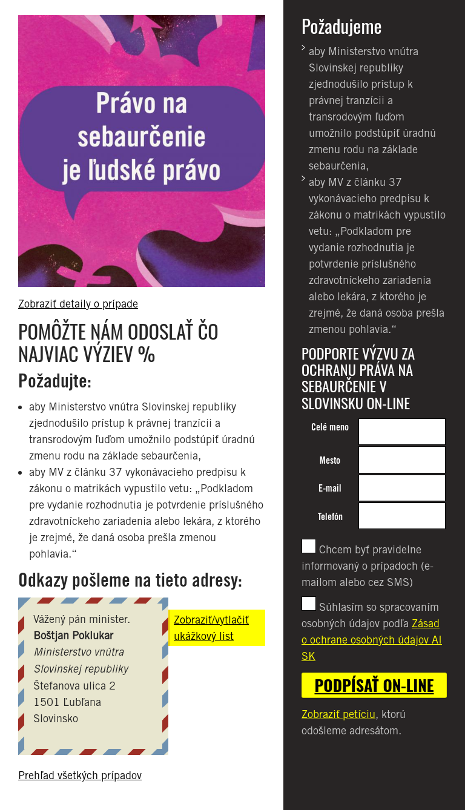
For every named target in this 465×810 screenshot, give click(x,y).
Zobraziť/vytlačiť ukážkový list (211, 627)
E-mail (329, 488)
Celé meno (330, 427)
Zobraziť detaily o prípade (78, 303)
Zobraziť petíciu (338, 714)
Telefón (330, 516)
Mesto (330, 460)
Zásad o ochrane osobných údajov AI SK (372, 639)
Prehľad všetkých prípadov (80, 775)
